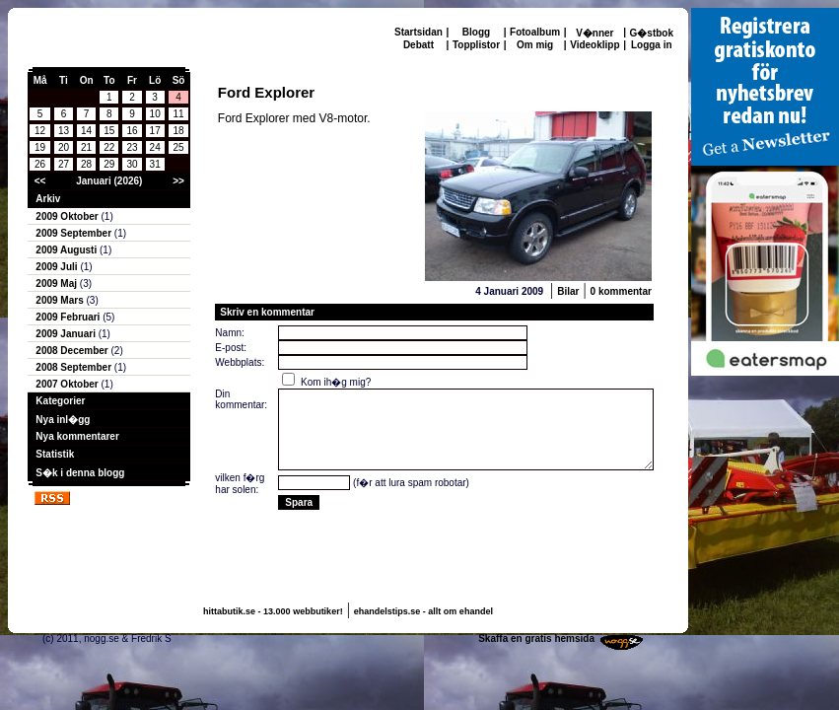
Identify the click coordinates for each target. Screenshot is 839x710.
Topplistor (476, 44)
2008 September (74, 367)
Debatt (418, 44)
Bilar (568, 291)
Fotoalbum (535, 32)
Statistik (54, 454)
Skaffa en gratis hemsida (536, 638)
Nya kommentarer (76, 436)
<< (40, 181)
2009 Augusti (67, 250)
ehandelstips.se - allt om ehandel (423, 611)
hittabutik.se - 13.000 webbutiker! (273, 611)
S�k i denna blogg (79, 472)
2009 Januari (66, 333)
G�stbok (651, 33)
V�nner (594, 33)
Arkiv (47, 198)
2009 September (74, 233)
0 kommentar (621, 291)
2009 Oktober (68, 216)
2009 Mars (60, 300)
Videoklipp (594, 44)
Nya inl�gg (62, 419)
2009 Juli (57, 266)
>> (178, 181)
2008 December (72, 350)
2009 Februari (69, 317)
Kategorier (60, 400)
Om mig (535, 44)
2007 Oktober (68, 384)
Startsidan (418, 32)
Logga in (651, 44)
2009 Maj (57, 283)
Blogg (476, 32)
